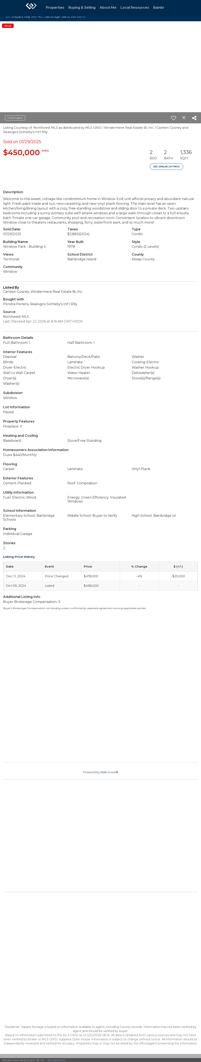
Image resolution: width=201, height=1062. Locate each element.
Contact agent (15, 118)
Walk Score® (109, 772)
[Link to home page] (31, 8)
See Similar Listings (166, 166)
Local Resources (135, 8)
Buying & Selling (82, 8)
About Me (108, 8)
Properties (55, 8)
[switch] (173, 117)
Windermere (56, 1060)
